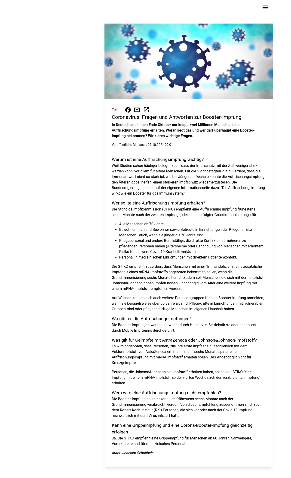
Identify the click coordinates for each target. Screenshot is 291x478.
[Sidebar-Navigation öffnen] (265, 8)
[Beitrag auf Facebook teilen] (128, 110)
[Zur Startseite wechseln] (33, 8)
